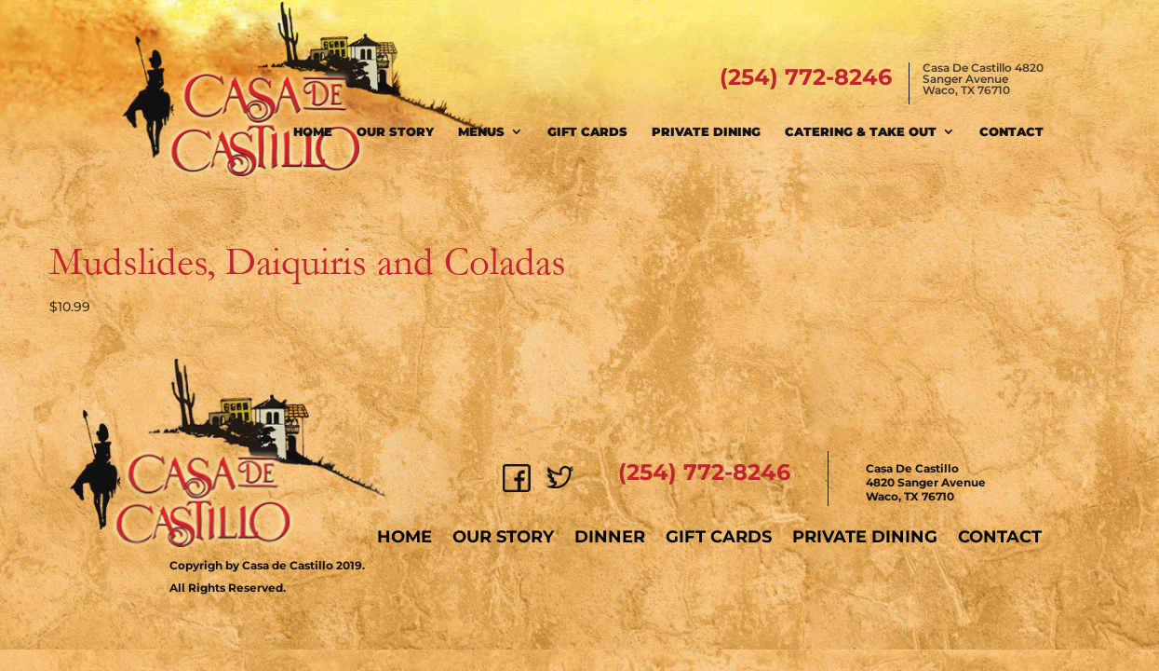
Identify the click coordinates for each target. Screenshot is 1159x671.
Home (312, 131)
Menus (481, 131)
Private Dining (706, 131)
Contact (1011, 131)
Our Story (395, 131)
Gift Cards (587, 131)
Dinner (609, 537)
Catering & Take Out (861, 131)
